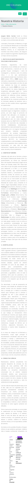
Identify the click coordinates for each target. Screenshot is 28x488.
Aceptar (20, 437)
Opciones (20, 438)
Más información (11, 24)
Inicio (25, 14)
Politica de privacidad (10, 480)
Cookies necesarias (19, 449)
